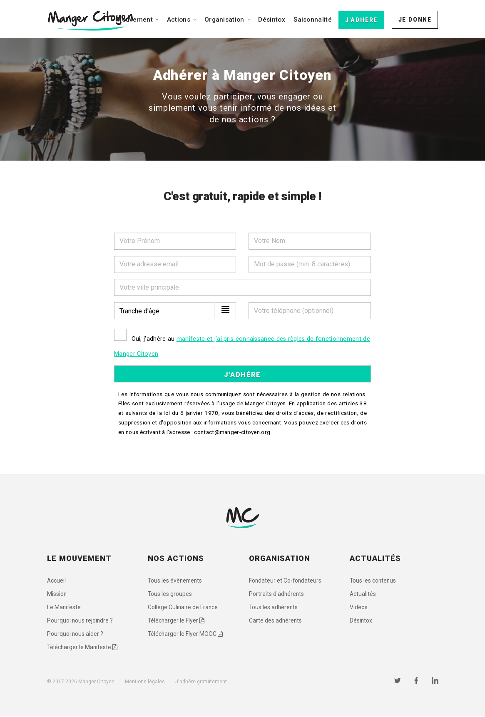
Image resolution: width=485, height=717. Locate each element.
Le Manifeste (64, 608)
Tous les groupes (170, 594)
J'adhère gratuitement (201, 683)
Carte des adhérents (276, 621)
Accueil (56, 581)
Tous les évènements (176, 581)
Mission (57, 594)
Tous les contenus (373, 581)
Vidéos (359, 608)
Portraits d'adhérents (277, 594)
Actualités (363, 594)
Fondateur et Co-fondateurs (286, 581)
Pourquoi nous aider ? (75, 635)
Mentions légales (145, 683)
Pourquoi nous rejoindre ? (80, 621)
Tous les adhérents (274, 608)
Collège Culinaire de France (183, 608)
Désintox (271, 19)
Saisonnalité (312, 19)
